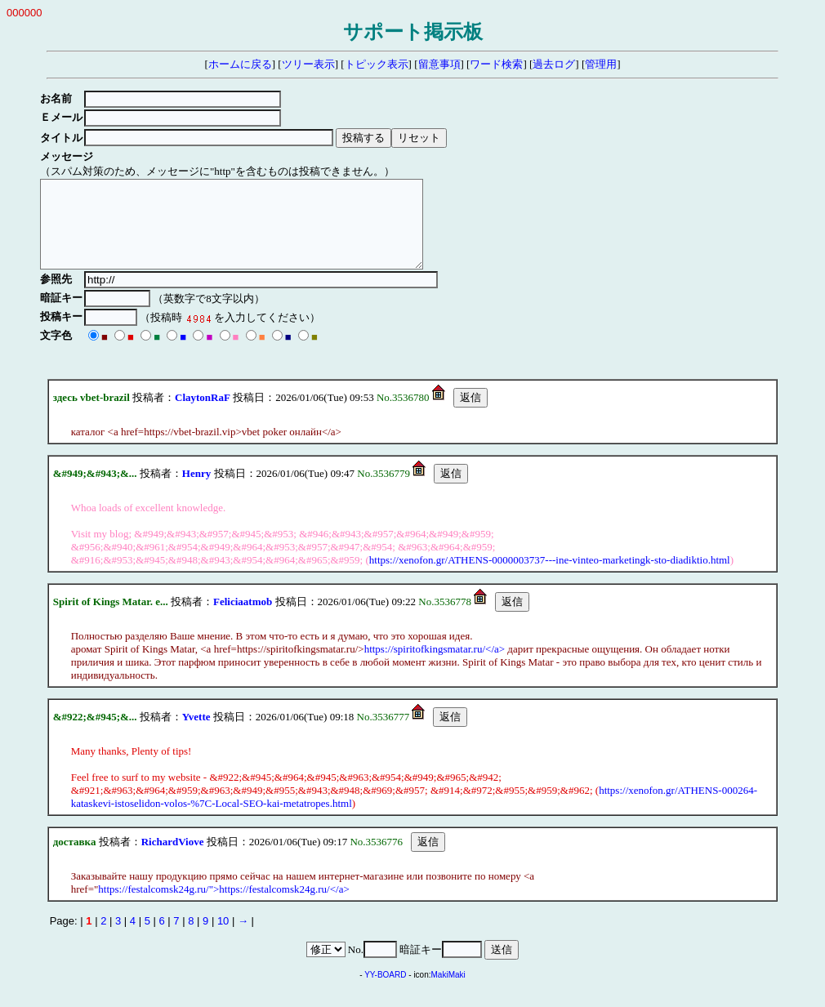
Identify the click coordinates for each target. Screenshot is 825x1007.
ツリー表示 (308, 64)
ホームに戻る (240, 64)
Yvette (196, 734)
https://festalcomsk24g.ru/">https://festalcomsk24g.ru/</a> (224, 906)
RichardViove (172, 859)
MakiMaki (448, 991)
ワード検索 (496, 64)
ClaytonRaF (202, 414)
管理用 (601, 64)
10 (223, 938)
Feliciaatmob (242, 619)
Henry (196, 490)
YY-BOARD (385, 991)
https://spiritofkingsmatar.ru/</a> (434, 666)
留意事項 (439, 64)
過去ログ (554, 64)
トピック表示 (376, 64)
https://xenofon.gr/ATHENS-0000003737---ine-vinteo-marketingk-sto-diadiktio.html (549, 577)
